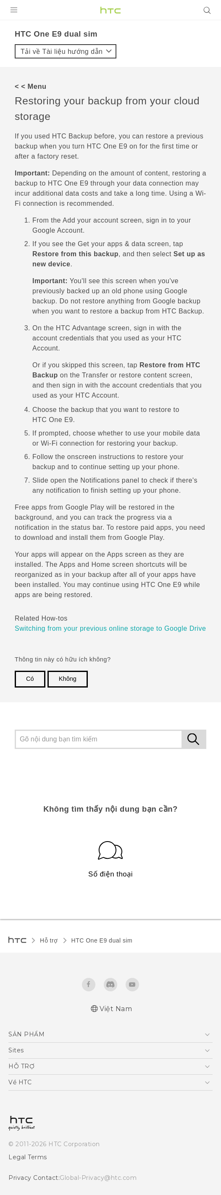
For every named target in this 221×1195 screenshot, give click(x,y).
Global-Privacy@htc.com (98, 1178)
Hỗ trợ (49, 940)
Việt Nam (116, 1009)
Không (67, 678)
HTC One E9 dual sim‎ (102, 940)
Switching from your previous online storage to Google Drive (110, 628)
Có (30, 678)
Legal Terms (27, 1157)
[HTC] (110, 10)
